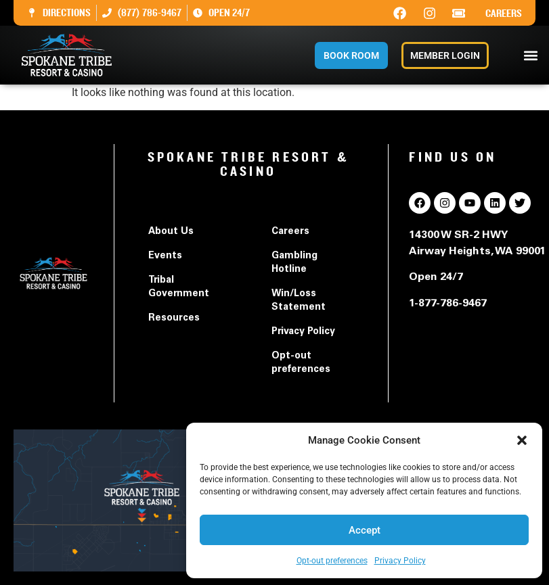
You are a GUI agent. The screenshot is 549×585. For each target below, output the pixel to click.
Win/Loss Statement (298, 300)
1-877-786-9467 (448, 303)
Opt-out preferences (332, 560)
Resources (174, 318)
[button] (522, 440)
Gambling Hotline (294, 263)
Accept (364, 530)
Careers (503, 13)
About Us (171, 232)
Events (165, 256)
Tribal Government (178, 287)
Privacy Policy (400, 560)
